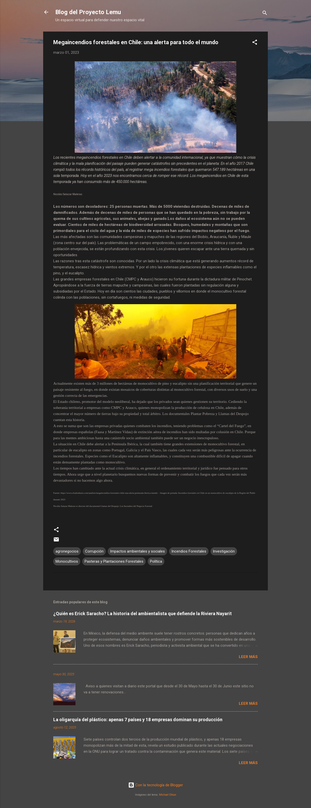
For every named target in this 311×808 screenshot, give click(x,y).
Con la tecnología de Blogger (155, 785)
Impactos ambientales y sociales (137, 551)
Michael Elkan (167, 794)
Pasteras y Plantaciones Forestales (114, 561)
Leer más (248, 657)
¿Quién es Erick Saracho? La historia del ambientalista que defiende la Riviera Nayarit (142, 613)
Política (156, 561)
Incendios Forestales (188, 551)
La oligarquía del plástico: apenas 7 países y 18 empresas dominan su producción (137, 719)
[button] (255, 43)
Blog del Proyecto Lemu (88, 12)
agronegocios (67, 551)
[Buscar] (265, 13)
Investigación (224, 551)
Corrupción (94, 551)
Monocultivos (67, 561)
